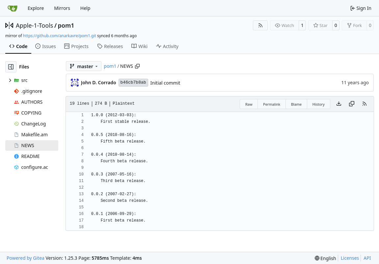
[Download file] (339, 104)
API (367, 258)
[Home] (12, 8)
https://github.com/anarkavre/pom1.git (59, 36)
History (318, 104)
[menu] (325, 258)
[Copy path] (137, 66)
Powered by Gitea (25, 258)
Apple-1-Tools (34, 25)
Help (85, 8)
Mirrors (62, 8)
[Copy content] (351, 104)
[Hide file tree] (10, 66)
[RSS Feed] (260, 25)
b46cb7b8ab (133, 82)
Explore (36, 8)
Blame (296, 104)
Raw (249, 104)
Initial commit (165, 83)
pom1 (66, 25)
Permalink (271, 104)
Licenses (350, 258)
